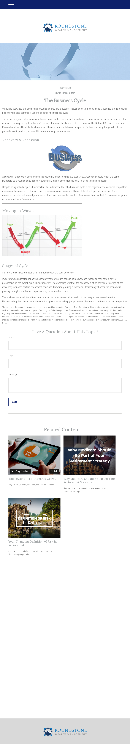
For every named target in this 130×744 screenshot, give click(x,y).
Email (11, 356)
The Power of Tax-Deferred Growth (32, 478)
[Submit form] (14, 402)
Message (12, 374)
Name (11, 337)
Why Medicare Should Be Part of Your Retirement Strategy (89, 480)
